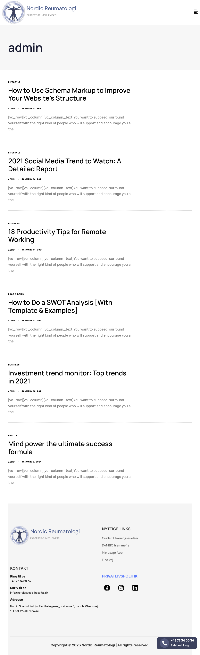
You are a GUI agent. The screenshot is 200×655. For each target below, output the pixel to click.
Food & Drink (16, 294)
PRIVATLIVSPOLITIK (120, 576)
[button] (196, 12)
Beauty (12, 435)
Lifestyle (14, 82)
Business (14, 223)
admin (11, 108)
